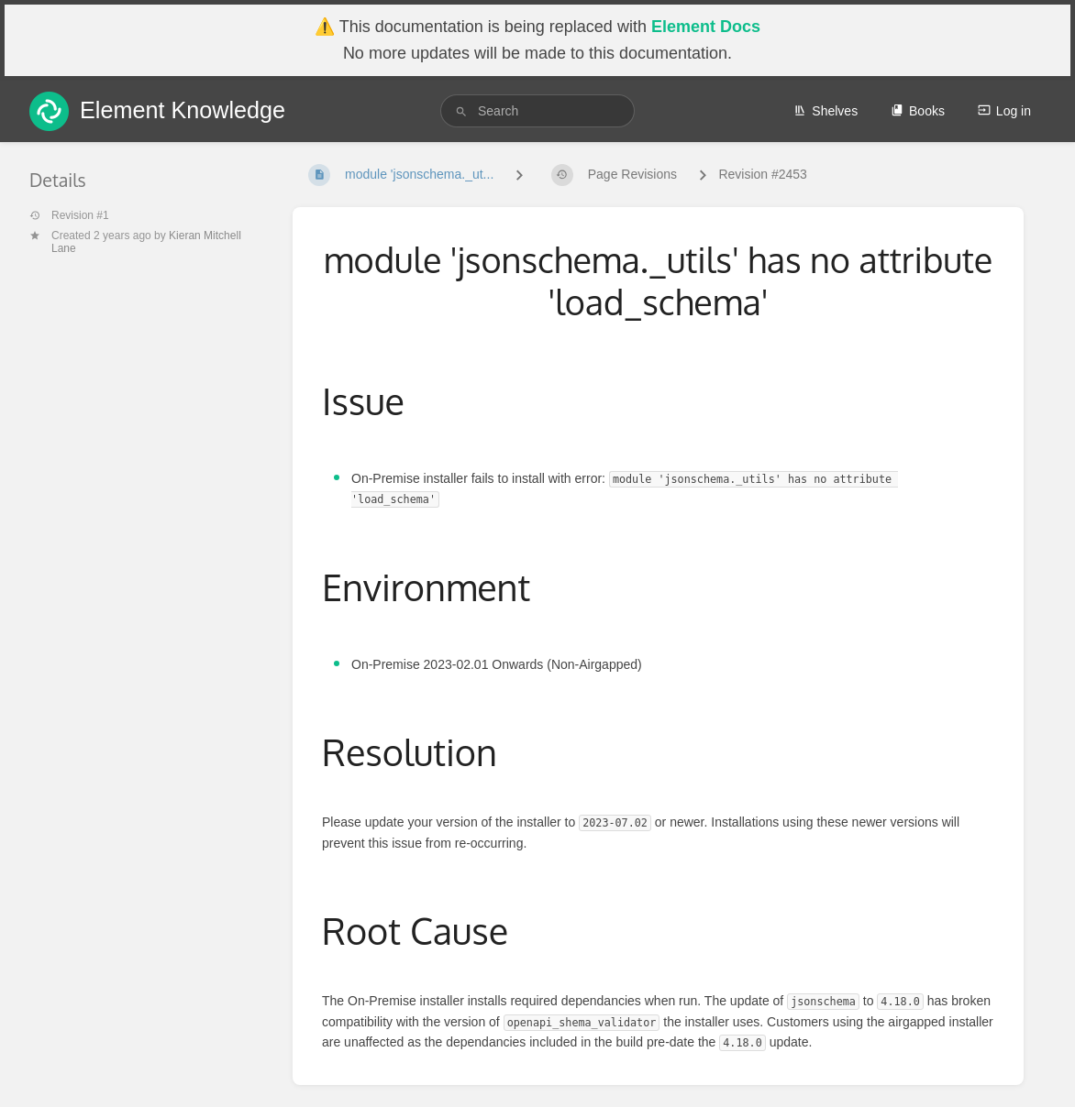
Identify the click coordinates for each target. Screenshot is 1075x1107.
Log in (1004, 111)
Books (918, 111)
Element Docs (705, 26)
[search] (537, 110)
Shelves (825, 111)
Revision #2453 (762, 174)
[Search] (461, 111)
